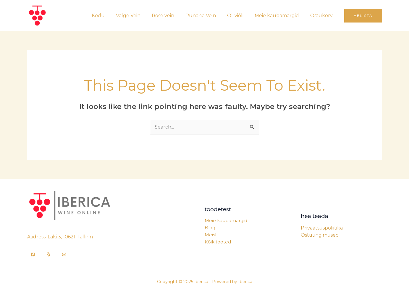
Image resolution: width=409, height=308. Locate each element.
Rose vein (171, 15)
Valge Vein (138, 15)
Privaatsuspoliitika (322, 228)
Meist (211, 235)
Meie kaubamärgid (279, 15)
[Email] (64, 254)
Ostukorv (322, 15)
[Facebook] (32, 254)
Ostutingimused (320, 235)
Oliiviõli (240, 15)
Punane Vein (207, 15)
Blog (210, 228)
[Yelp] (48, 254)
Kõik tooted (218, 242)
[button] (363, 16)
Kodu (109, 15)
